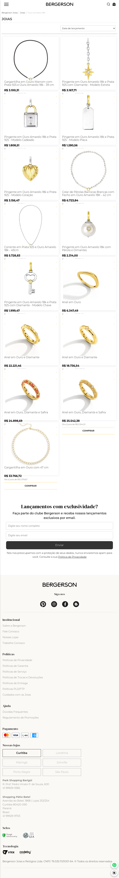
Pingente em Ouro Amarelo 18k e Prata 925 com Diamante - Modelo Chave (30, 304)
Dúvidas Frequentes (15, 711)
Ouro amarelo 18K (37, 12)
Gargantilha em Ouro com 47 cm (26, 467)
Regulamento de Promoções (21, 717)
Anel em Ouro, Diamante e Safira (26, 412)
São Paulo (61, 772)
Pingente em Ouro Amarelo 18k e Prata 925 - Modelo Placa (88, 138)
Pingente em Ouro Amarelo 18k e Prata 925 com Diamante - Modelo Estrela (88, 83)
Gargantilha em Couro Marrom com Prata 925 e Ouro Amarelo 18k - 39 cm (29, 83)
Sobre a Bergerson (14, 625)
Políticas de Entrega (15, 683)
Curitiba (21, 753)
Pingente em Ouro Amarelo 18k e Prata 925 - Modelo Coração (30, 194)
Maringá (21, 762)
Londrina (62, 753)
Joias (22, 12)
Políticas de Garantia (15, 665)
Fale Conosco (11, 631)
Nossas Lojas (10, 637)
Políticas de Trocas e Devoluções (23, 677)
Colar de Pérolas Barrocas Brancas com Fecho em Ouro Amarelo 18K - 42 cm (88, 194)
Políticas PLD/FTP (14, 688)
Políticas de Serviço (15, 671)
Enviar (59, 545)
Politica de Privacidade (72, 556)
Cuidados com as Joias (17, 694)
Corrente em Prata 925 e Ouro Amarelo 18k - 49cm (30, 249)
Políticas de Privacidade (17, 660)
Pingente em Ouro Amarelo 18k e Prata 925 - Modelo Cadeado (30, 138)
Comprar (88, 430)
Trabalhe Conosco (14, 643)
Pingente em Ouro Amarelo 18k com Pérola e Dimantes (86, 249)
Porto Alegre (21, 772)
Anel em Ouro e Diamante (21, 357)
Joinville (62, 762)
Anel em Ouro (71, 302)
